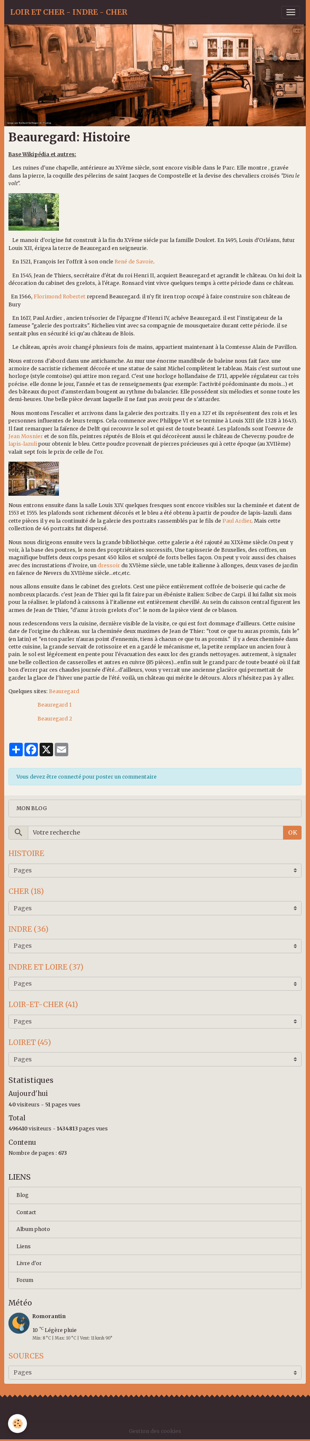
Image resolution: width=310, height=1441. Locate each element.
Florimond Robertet (60, 296)
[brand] (68, 12)
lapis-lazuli (22, 444)
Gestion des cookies (155, 1431)
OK (292, 832)
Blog (22, 1195)
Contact (26, 1212)
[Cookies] (17, 1423)
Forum (24, 1280)
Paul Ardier (236, 521)
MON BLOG (31, 808)
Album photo (33, 1229)
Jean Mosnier (25, 436)
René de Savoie (134, 261)
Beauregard (64, 691)
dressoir (109, 565)
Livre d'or (29, 1263)
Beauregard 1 (54, 705)
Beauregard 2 (54, 718)
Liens (23, 1246)
